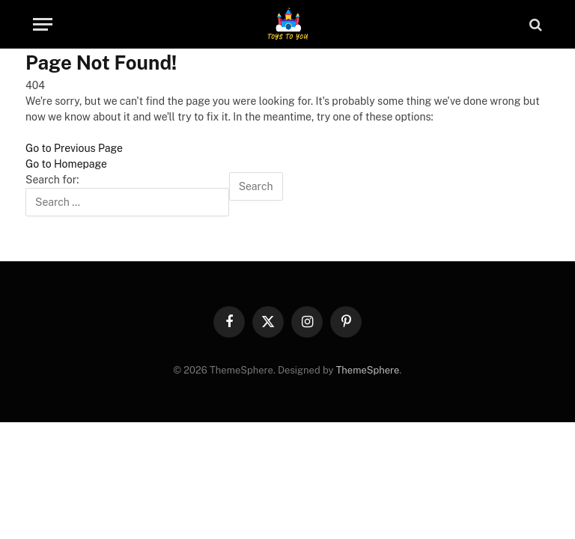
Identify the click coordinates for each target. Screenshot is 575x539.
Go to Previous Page (74, 148)
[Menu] (42, 24)
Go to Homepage (66, 164)
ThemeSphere (368, 370)
